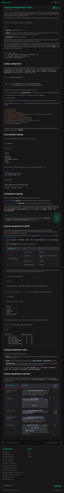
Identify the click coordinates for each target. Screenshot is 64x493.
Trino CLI (23, 292)
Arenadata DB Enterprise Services (11, 474)
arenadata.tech (8, 485)
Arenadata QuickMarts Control (10, 470)
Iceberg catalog (10, 203)
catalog (9, 12)
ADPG (50, 363)
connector (37, 14)
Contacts (30, 456)
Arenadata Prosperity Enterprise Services (13, 472)
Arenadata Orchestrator (8, 477)
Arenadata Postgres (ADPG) (47, 235)
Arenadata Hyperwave (8, 454)
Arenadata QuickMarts (8, 456)
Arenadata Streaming (8, 459)
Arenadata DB (6, 452)
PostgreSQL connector (9, 237)
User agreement (57, 490)
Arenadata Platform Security (10, 465)
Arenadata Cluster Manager (9, 463)
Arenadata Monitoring (8, 479)
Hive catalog (25, 30)
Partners (30, 454)
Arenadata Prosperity (8, 461)
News (29, 452)
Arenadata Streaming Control (10, 468)
